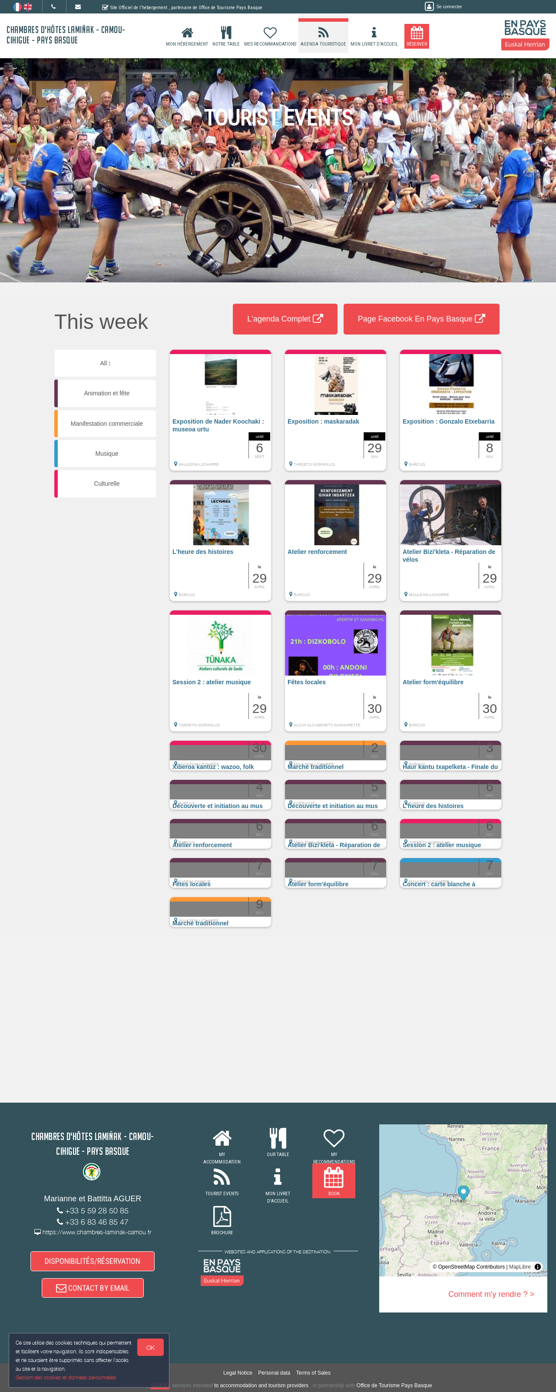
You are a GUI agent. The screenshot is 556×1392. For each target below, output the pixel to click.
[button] (220, 414)
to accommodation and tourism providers (261, 1385)
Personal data (274, 1373)
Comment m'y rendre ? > (491, 1294)
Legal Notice (237, 1373)
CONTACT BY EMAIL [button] (92, 1288)
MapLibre (520, 1267)
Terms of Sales (313, 1373)
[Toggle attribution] (538, 1267)
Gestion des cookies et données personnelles (66, 1377)
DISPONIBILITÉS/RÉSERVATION (92, 1261)
